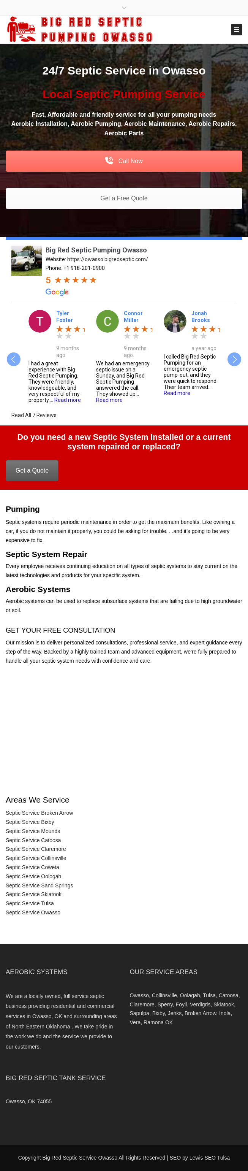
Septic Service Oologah (33, 876)
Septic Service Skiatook (34, 894)
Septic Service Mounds (33, 831)
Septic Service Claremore (36, 849)
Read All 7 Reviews (34, 415)
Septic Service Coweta (32, 867)
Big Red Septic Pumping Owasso (96, 250)
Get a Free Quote (124, 198)
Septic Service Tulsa (30, 903)
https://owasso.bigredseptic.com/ (107, 259)
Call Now (123, 161)
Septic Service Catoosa (33, 840)
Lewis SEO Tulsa (210, 1158)
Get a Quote (32, 470)
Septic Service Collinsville (36, 858)
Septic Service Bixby (30, 822)
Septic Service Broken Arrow (39, 813)
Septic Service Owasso (33, 912)
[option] (56, 356)
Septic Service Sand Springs (39, 885)
